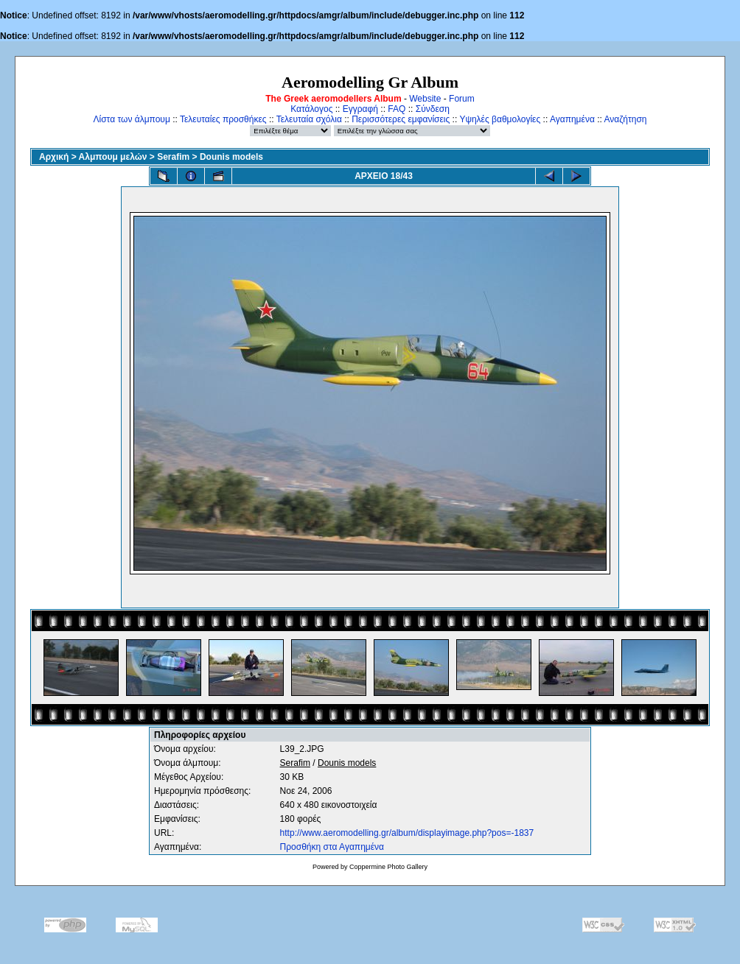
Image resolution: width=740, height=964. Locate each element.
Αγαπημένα (572, 119)
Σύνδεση (433, 109)
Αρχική (54, 157)
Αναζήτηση (625, 119)
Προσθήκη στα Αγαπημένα (332, 847)
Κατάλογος (311, 109)
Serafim (173, 157)
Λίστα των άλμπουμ (132, 119)
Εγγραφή (360, 109)
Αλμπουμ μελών (113, 157)
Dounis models (231, 157)
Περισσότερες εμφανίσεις (401, 119)
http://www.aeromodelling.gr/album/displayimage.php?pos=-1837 (407, 833)
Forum (462, 99)
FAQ (396, 109)
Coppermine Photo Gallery (388, 866)
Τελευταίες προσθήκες (223, 119)
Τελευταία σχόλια (309, 119)
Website (425, 99)
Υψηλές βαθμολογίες (499, 119)
